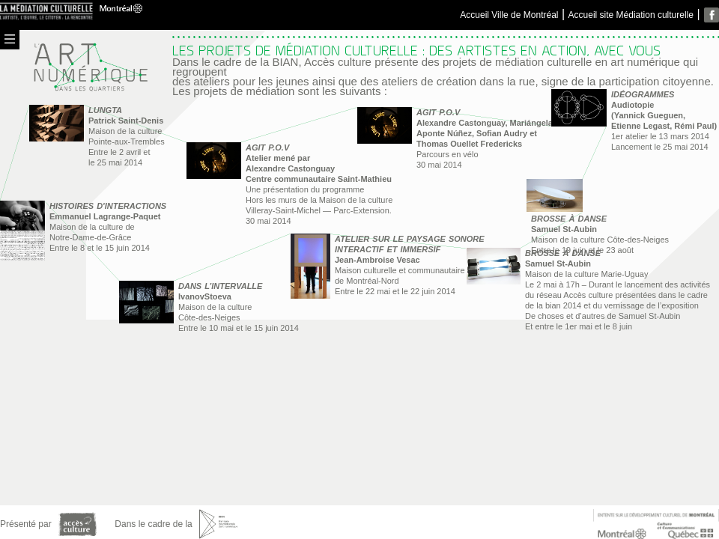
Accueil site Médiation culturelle (631, 15)
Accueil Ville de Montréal (509, 15)
